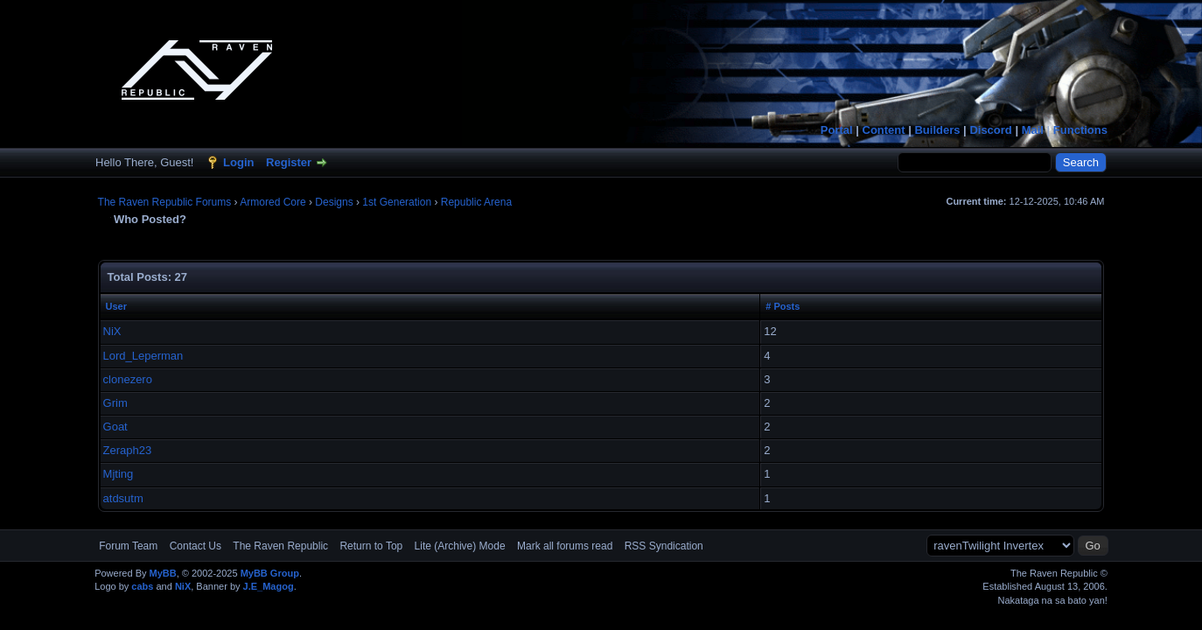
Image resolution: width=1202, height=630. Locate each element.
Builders (937, 129)
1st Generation (396, 202)
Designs (334, 202)
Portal (837, 129)
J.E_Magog (268, 586)
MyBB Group (270, 573)
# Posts (782, 306)
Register (288, 162)
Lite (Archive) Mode (460, 546)
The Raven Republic (280, 546)
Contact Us (195, 546)
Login (238, 162)
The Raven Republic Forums (165, 202)
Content (884, 129)
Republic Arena (476, 202)
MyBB (163, 573)
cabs (142, 586)
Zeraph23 (127, 450)
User (116, 306)
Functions (1080, 129)
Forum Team (128, 546)
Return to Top (370, 546)
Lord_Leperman (143, 355)
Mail (1033, 129)
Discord (990, 129)
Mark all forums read (564, 546)
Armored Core (272, 202)
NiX (112, 331)
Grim (115, 403)
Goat (115, 426)
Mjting (118, 473)
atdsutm (123, 498)
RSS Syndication (664, 546)
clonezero (127, 379)
